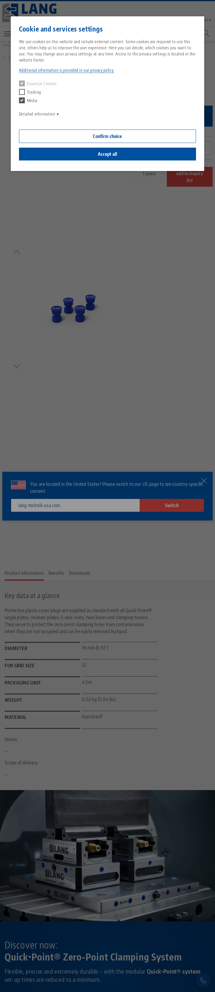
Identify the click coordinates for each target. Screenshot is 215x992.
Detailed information (37, 113)
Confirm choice (107, 136)
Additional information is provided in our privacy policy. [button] (66, 70)
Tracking (30, 92)
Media (28, 100)
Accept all (107, 154)
